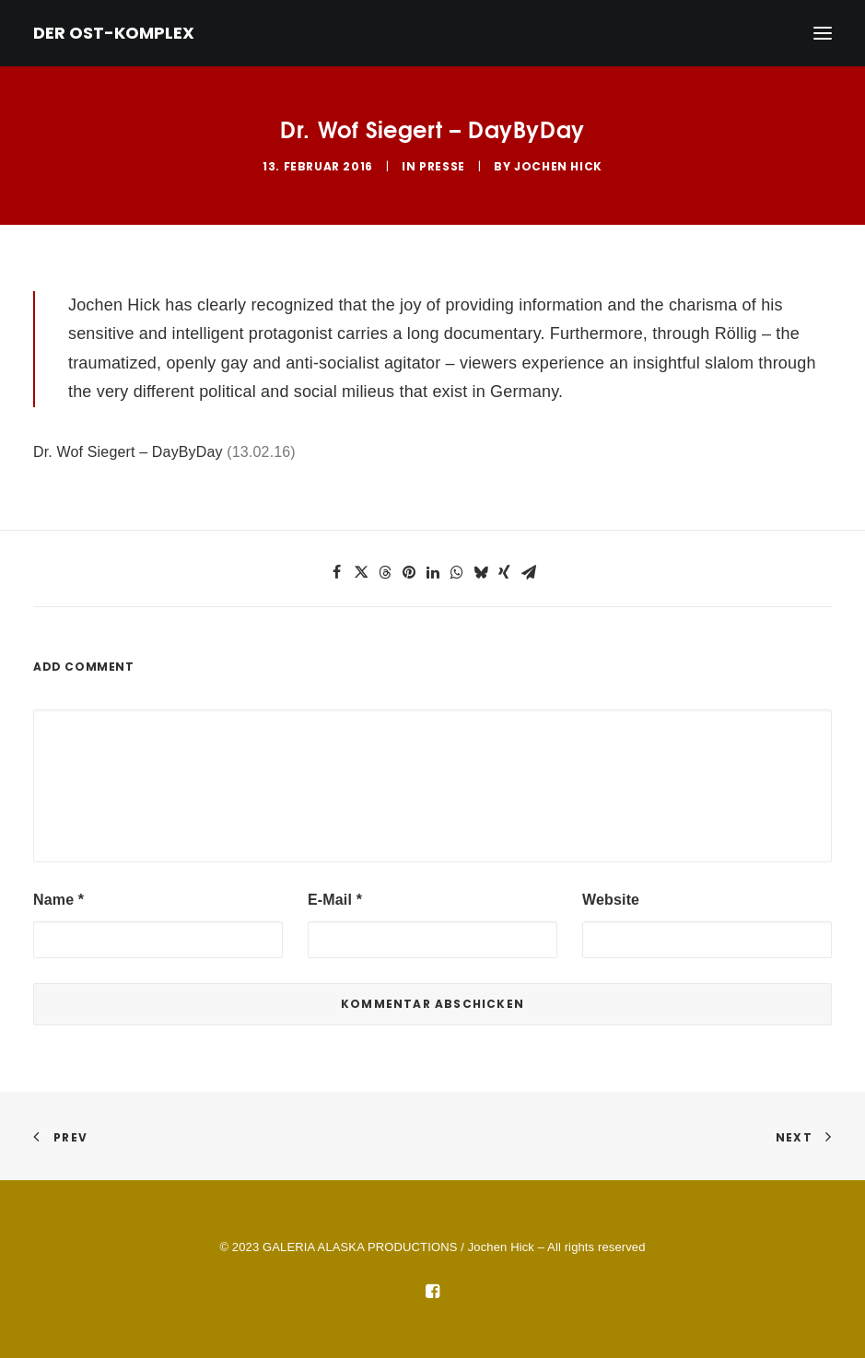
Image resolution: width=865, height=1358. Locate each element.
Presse (442, 166)
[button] (337, 572)
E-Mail (335, 899)
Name (58, 899)
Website (610, 899)
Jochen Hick (558, 166)
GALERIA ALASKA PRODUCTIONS (360, 1247)
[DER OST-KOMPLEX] (113, 33)
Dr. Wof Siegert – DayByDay (128, 452)
